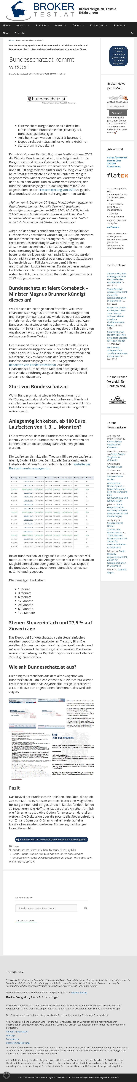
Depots (80, 25)
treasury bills (68, 850)
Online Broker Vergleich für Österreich (114, 444)
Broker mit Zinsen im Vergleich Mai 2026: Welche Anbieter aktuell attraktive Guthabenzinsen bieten (116, 316)
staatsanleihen (39, 850)
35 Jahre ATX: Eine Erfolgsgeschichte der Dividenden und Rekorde (116, 278)
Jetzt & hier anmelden (117, 102)
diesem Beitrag (79, 992)
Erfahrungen (100, 25)
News (6, 33)
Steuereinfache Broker (115, 478)
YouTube (20, 33)
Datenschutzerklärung (17, 1042)
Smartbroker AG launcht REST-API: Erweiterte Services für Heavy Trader (117, 336)
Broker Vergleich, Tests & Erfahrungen (98, 11)
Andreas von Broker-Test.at (114, 484)
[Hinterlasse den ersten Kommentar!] (46, 908)
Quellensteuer (114, 466)
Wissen (62, 25)
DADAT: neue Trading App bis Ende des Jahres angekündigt (48, 854)
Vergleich (24, 25)
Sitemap (10, 1035)
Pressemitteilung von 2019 (57, 190)
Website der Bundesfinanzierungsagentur (49, 466)
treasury (54, 850)
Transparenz (12, 1039)
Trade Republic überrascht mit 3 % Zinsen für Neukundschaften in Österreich (117, 294)
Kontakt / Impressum (17, 1031)
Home (6, 25)
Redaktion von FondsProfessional (32, 365)
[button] (6, 1075)
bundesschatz (21, 850)
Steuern (121, 25)
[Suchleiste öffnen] (132, 33)
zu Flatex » (113, 226)
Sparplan (44, 25)
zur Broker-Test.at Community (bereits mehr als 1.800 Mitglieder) (51, 839)
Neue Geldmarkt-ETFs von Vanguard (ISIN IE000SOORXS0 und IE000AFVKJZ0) (117, 510)
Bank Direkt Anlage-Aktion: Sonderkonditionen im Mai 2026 (117, 352)
